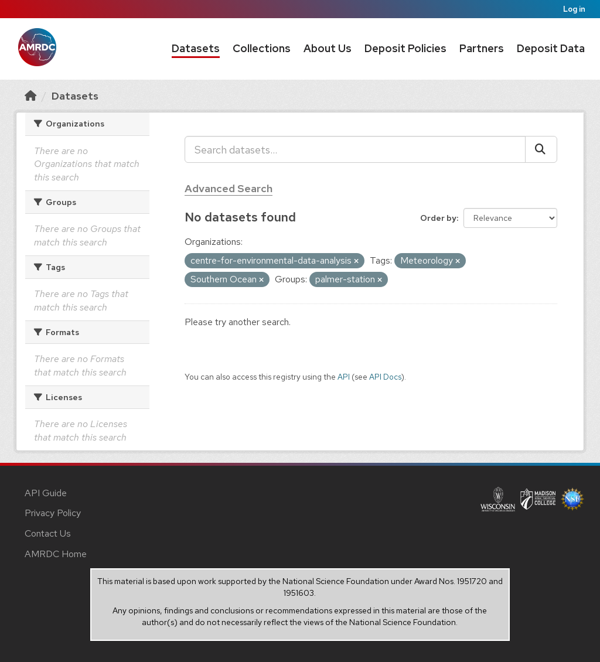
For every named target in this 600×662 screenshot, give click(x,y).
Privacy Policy (53, 513)
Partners (481, 48)
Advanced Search (228, 188)
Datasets (196, 48)
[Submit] (541, 149)
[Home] (30, 96)
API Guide (46, 493)
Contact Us (48, 533)
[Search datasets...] (355, 149)
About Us (328, 48)
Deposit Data (551, 48)
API (344, 376)
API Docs (385, 376)
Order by (438, 218)
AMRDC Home (56, 554)
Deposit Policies (405, 48)
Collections (262, 48)
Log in (574, 9)
